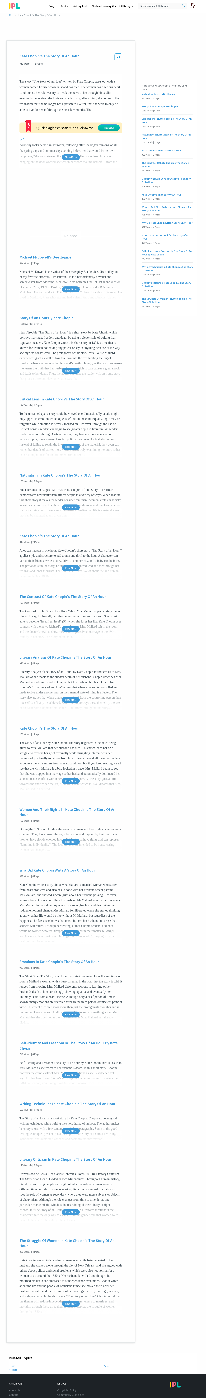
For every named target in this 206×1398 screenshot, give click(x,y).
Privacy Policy (65, 1374)
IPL (11, 15)
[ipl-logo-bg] (16, 5)
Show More (71, 127)
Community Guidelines (70, 1365)
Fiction (12, 1336)
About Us (14, 1360)
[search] (184, 6)
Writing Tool (80, 6)
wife (95, 109)
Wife (106, 1336)
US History (124, 6)
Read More (70, 259)
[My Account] (193, 5)
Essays (53, 6)
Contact (13, 1365)
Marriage (13, 1340)
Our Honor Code (67, 1369)
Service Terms (65, 1378)
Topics (65, 6)
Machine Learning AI (103, 6)
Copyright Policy (66, 1360)
